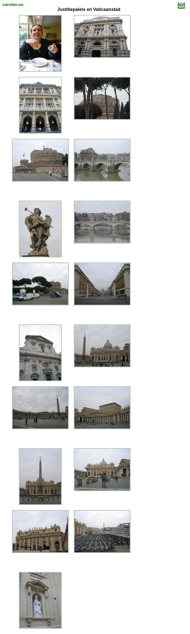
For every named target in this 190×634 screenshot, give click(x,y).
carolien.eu (12, 4)
